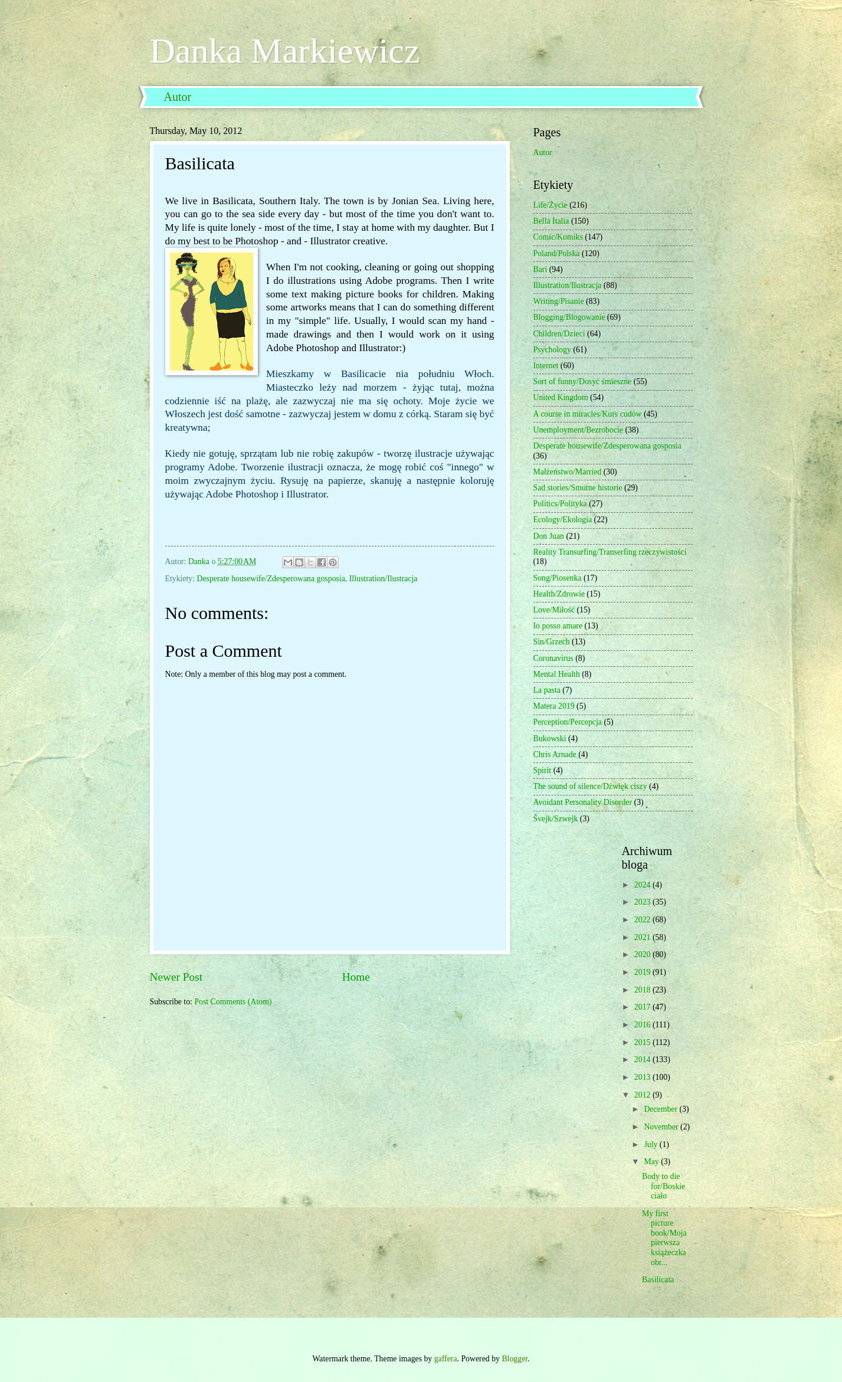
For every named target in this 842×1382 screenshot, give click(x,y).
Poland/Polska (556, 253)
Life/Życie (550, 205)
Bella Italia (551, 221)
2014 (643, 1059)
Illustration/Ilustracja (383, 578)
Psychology (552, 349)
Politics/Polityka (560, 503)
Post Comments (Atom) (232, 1001)
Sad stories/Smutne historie (578, 487)
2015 (643, 1042)
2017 (643, 1007)
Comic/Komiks (558, 236)
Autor (178, 96)
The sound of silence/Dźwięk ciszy (590, 786)
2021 (643, 937)
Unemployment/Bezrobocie (578, 429)
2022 (643, 919)
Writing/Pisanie (558, 301)
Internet (546, 365)
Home (356, 977)
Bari (540, 269)
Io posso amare (558, 625)
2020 (643, 954)
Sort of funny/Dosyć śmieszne (582, 381)
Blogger (515, 1358)
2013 (643, 1077)
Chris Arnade (554, 754)
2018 (643, 989)
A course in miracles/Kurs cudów (587, 414)
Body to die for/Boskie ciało (663, 1186)
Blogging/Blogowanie (569, 317)
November (662, 1126)
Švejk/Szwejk (555, 818)
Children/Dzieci (559, 333)
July (651, 1144)
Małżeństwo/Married (567, 471)
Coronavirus (553, 658)
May (652, 1161)
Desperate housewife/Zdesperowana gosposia (271, 578)
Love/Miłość (554, 609)
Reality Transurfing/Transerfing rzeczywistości (610, 552)
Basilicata (658, 1279)
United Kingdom (560, 397)
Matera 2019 (554, 706)
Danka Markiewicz (285, 50)
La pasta (547, 690)
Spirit (542, 770)
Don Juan (549, 536)
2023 (643, 902)
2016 (643, 1024)
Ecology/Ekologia (562, 519)
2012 (643, 1094)
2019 (643, 972)
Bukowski (549, 738)
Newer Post (176, 977)
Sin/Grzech (551, 641)
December (661, 1109)
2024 (643, 884)
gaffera (445, 1358)
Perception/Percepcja (567, 722)
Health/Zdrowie (559, 594)
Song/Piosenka (557, 578)
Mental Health (556, 674)
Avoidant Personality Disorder (583, 802)
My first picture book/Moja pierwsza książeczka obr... (664, 1238)
